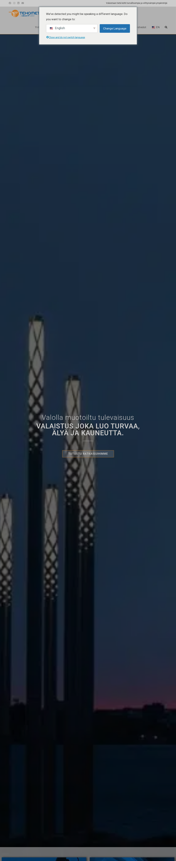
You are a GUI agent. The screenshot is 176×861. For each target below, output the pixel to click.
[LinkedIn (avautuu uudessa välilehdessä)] (18, 3)
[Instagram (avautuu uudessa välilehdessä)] (14, 3)
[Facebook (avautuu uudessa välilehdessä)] (10, 3)
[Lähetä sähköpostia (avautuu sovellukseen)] (22, 3)
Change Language (114, 28)
